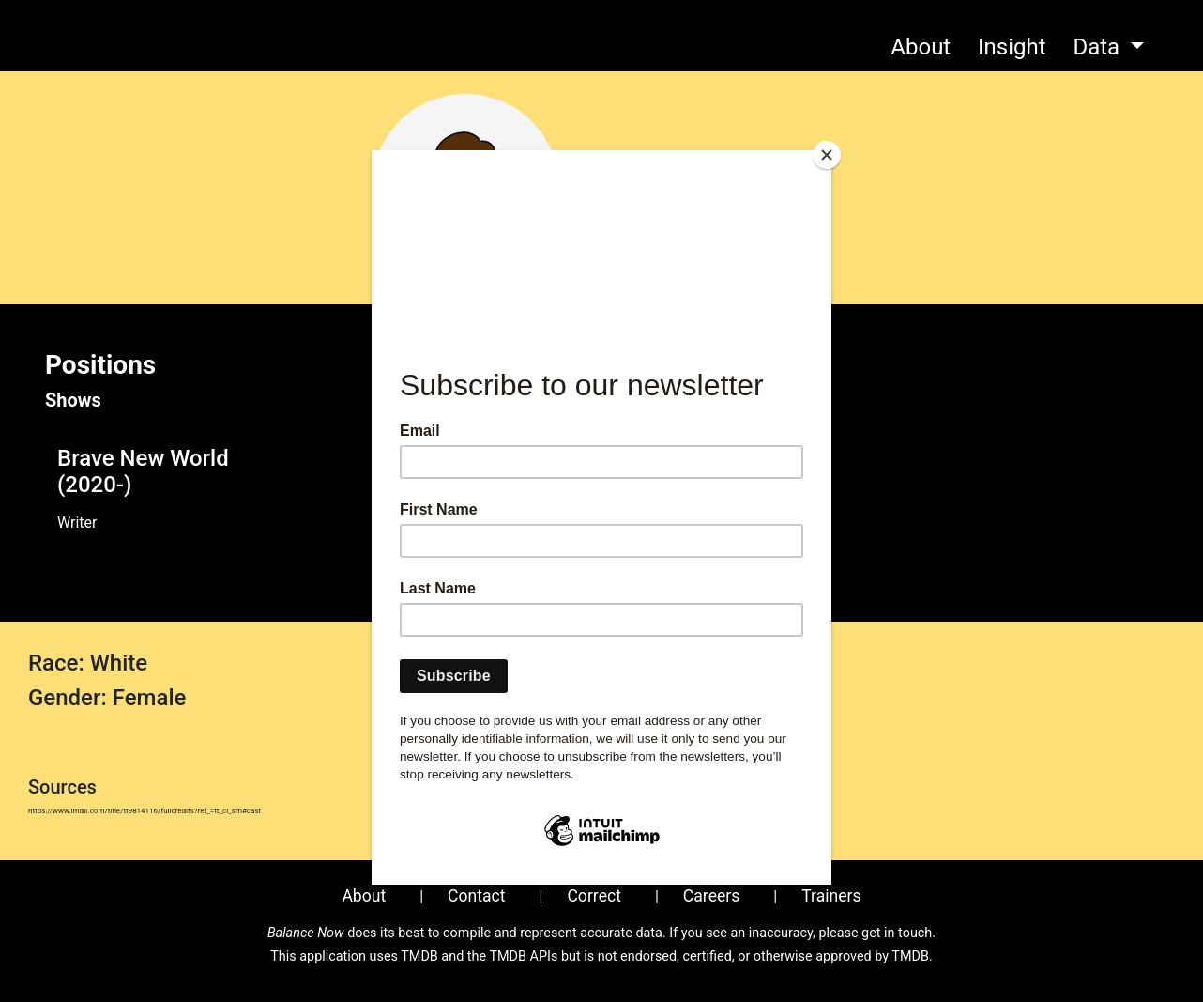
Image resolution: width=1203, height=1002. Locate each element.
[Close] (827, 155)
